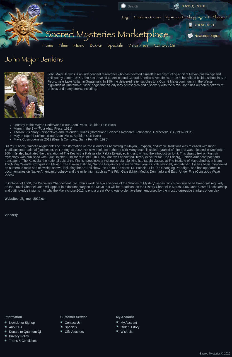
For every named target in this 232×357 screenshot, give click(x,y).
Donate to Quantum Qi (25, 331)
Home (47, 45)
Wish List (127, 331)
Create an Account (148, 17)
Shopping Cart (198, 17)
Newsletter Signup (207, 36)
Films (63, 45)
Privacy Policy (19, 336)
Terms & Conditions (22, 341)
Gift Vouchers (74, 331)
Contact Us (164, 45)
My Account (174, 17)
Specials (115, 45)
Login (126, 17)
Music (78, 45)
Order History (130, 327)
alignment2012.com (33, 198)
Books (96, 45)
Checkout (220, 17)
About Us (15, 327)
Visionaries (138, 45)
